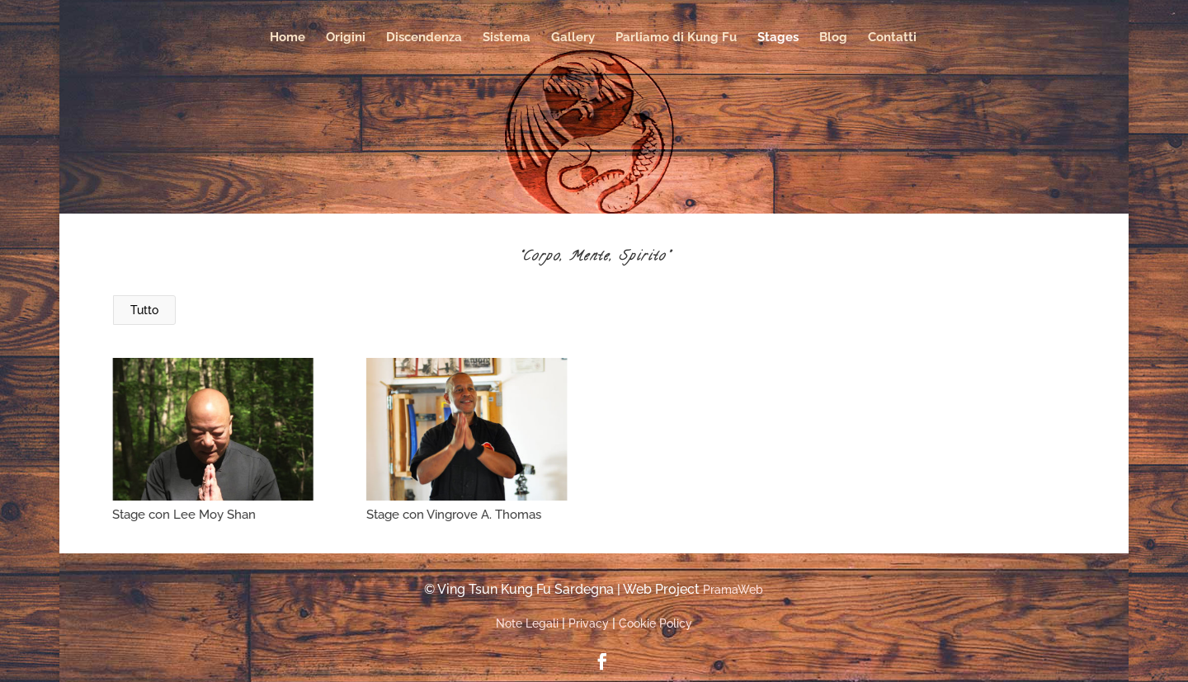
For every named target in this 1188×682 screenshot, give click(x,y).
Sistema (506, 38)
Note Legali (527, 623)
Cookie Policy (655, 623)
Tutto (144, 310)
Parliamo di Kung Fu (676, 38)
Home (287, 38)
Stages (778, 38)
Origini (345, 38)
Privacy (588, 623)
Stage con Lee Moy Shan (184, 514)
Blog (833, 38)
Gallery (573, 38)
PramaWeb (733, 589)
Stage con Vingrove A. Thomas (452, 514)
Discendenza (424, 38)
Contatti (892, 38)
